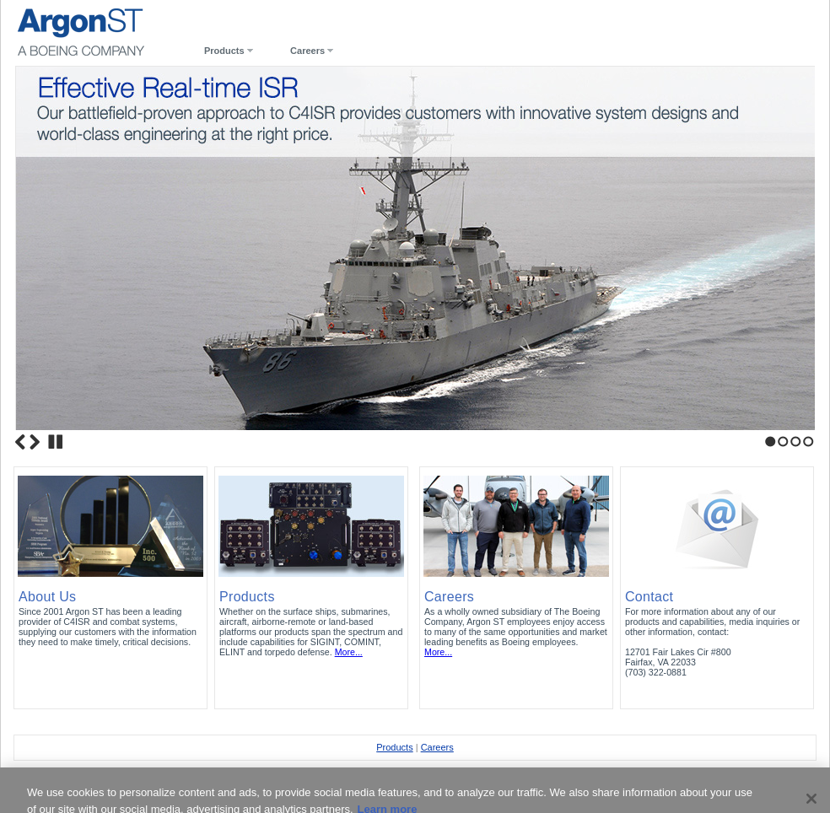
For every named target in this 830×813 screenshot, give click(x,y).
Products (224, 51)
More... (349, 652)
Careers (307, 51)
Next (35, 442)
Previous (20, 442)
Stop (55, 442)
